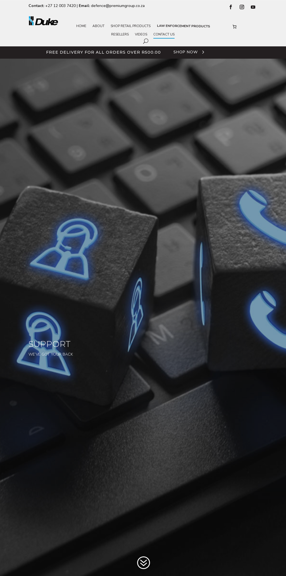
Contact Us (164, 34)
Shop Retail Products (131, 26)
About (98, 26)
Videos (141, 34)
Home (81, 26)
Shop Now (185, 52)
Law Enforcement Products (182, 26)
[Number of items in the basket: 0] (234, 27)
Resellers (120, 34)
